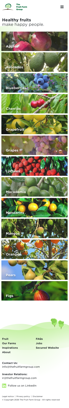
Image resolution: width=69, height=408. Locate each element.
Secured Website (47, 347)
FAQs (39, 338)
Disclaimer (38, 396)
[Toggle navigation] (62, 7)
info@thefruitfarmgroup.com (21, 366)
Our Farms (9, 343)
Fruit (5, 338)
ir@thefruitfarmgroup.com (19, 378)
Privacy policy (23, 396)
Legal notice (8, 396)
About (6, 352)
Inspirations (10, 347)
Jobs (39, 343)
